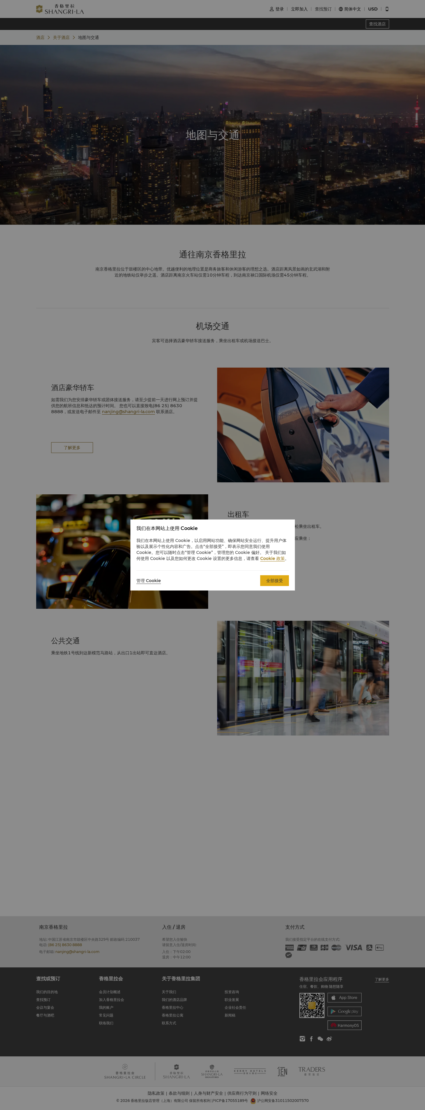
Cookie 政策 (272, 558)
